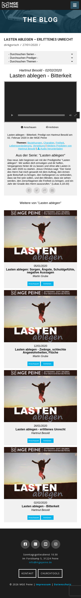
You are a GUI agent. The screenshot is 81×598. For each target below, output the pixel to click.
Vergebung (39, 145)
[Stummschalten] (70, 115)
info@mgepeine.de (40, 562)
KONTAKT (27, 573)
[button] (75, 5)
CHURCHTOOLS (50, 573)
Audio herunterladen (51, 148)
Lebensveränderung (20, 145)
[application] (40, 102)
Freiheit (60, 142)
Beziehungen (34, 142)
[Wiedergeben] (12, 115)
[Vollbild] (75, 115)
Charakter (48, 142)
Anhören (54, 127)
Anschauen (30, 127)
